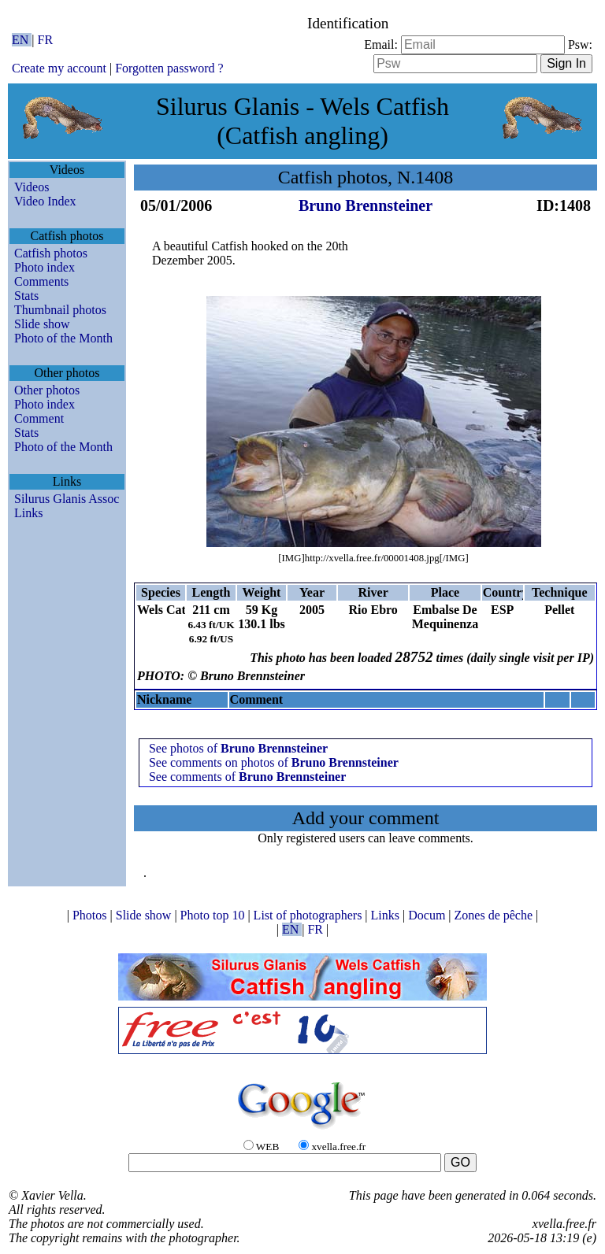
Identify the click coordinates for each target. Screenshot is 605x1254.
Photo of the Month (63, 338)
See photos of (238, 748)
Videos (31, 187)
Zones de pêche (495, 915)
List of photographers (310, 915)
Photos (91, 915)
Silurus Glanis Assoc (66, 498)
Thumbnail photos (60, 309)
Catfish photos (50, 253)
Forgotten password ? (169, 68)
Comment (39, 418)
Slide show (42, 324)
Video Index (45, 201)
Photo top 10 (214, 915)
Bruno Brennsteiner (365, 205)
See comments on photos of (274, 762)
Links (28, 513)
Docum (428, 915)
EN (22, 39)
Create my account (59, 68)
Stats (26, 295)
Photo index (44, 267)
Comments (41, 281)
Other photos (47, 390)
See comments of (247, 776)
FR (46, 39)
